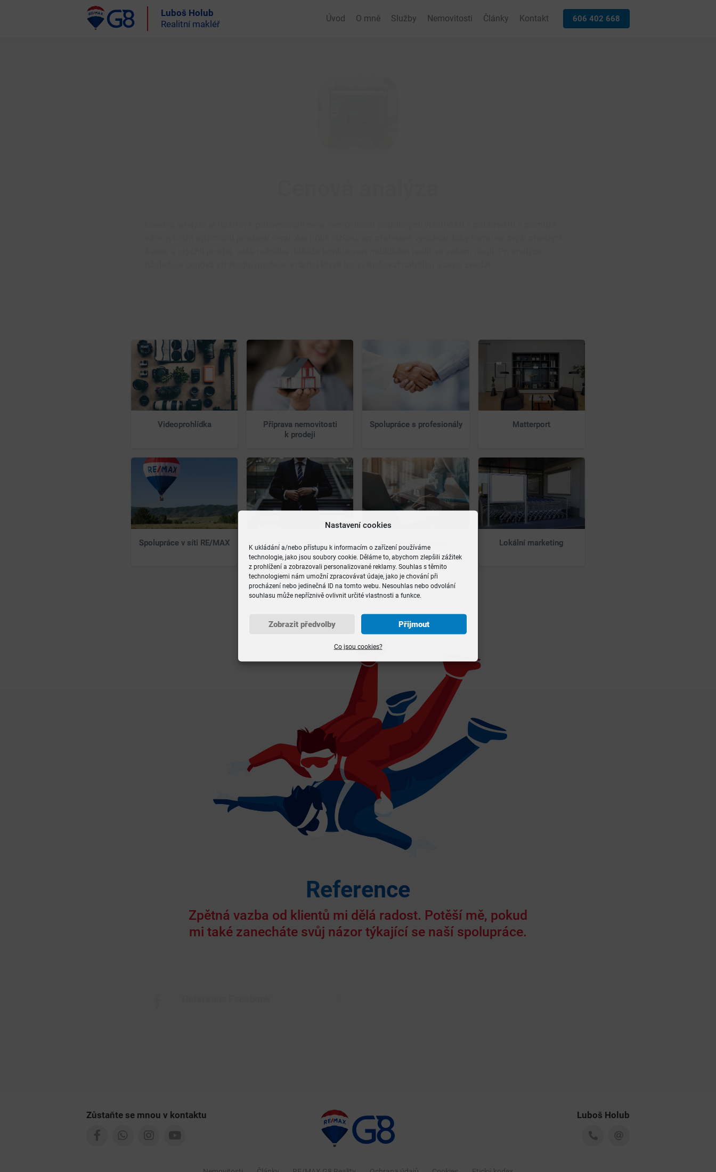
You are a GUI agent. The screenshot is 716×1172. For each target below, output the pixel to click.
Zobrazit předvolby (302, 624)
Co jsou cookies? (358, 647)
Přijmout (413, 624)
